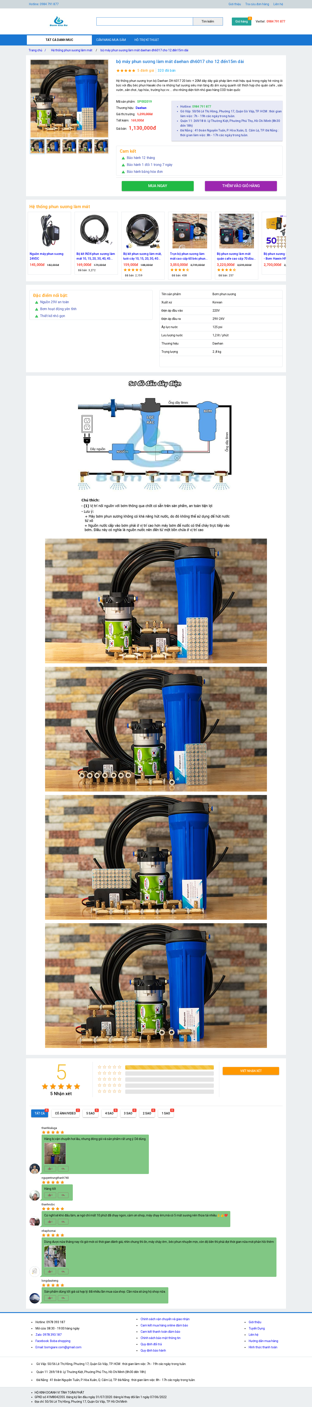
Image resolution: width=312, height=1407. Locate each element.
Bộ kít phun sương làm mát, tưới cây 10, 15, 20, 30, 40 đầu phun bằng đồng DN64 (142, 256)
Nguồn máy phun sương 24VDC (46, 256)
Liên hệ (278, 4)
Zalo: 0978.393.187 (49, 1334)
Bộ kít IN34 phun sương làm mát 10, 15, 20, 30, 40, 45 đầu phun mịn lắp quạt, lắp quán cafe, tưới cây (95, 256)
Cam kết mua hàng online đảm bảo (164, 1325)
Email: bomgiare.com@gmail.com (58, 1347)
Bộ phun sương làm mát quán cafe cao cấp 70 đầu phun (235, 256)
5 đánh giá (145, 70)
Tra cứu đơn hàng (257, 4)
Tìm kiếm (208, 21)
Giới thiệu (235, 4)
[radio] (45, 1086)
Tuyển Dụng (257, 1328)
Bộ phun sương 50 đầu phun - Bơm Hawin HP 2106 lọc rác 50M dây (283, 256)
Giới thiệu (255, 1322)
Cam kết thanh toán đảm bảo (160, 1331)
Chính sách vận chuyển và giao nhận (165, 1319)
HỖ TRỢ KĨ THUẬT (147, 40)
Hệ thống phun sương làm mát (71, 50)
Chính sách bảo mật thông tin (160, 1338)
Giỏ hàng (241, 21)
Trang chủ (38, 50)
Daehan (141, 108)
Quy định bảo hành (153, 1350)
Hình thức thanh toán (263, 1347)
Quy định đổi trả (151, 1344)
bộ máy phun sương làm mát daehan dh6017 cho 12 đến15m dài (144, 50)
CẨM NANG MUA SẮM (111, 40)
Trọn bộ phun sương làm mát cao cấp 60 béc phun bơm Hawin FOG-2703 (187, 256)
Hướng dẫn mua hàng (263, 1341)
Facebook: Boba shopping (53, 1341)
